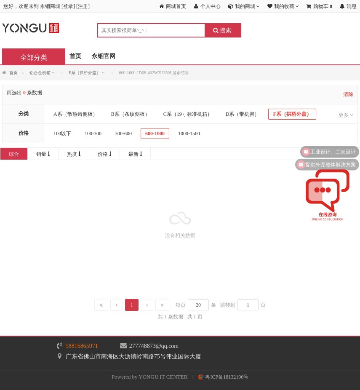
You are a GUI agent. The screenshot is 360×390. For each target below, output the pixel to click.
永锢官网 (103, 56)
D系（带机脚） (243, 114)
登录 (68, 6)
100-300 (93, 133)
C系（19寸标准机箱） (187, 114)
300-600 (123, 133)
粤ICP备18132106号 (223, 377)
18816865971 (82, 346)
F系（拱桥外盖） (292, 114)
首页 (75, 56)
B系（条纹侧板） (130, 114)
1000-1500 (189, 133)
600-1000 (155, 133)
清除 (348, 94)
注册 (83, 6)
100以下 (62, 133)
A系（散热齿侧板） (75, 114)
